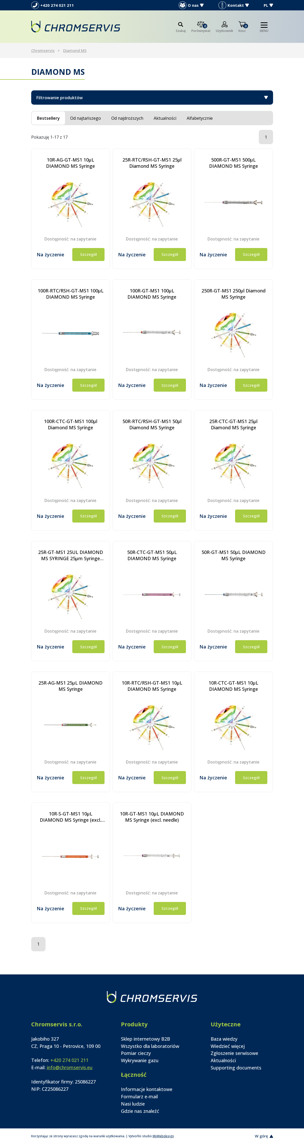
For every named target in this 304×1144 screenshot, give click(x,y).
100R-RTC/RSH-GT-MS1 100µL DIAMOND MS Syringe (71, 293)
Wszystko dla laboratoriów (150, 1046)
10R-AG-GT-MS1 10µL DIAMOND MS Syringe (70, 163)
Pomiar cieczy (136, 1053)
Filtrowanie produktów (152, 98)
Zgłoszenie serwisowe (234, 1053)
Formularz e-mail (139, 1096)
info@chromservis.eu (70, 1067)
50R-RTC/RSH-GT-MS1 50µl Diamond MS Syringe (152, 424)
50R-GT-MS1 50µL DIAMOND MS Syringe (234, 555)
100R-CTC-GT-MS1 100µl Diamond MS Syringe (70, 424)
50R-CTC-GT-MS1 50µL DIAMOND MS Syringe (152, 555)
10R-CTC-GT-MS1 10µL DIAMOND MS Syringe (233, 686)
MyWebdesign (163, 1136)
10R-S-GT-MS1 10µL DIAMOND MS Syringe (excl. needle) (70, 817)
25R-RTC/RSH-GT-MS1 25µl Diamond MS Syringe (152, 163)
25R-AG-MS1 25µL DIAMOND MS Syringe (70, 686)
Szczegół (88, 254)
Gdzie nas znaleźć (140, 1111)
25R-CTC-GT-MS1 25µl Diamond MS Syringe (233, 424)
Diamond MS (75, 50)
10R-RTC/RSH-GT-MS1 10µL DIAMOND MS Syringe (152, 686)
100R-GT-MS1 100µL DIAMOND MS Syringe (151, 293)
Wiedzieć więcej (228, 1046)
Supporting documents (236, 1068)
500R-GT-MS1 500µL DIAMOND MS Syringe (233, 163)
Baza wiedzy (224, 1039)
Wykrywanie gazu (140, 1060)
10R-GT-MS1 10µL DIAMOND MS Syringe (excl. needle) (152, 817)
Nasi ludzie (133, 1104)
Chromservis (43, 50)
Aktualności (223, 1060)
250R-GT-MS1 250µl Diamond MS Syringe (234, 293)
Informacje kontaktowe (146, 1089)
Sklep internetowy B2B (145, 1039)
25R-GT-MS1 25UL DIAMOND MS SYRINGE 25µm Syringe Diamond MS (70, 555)
